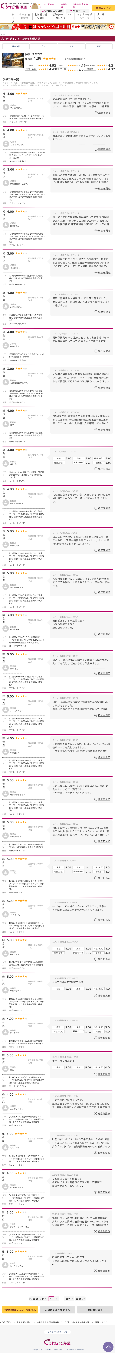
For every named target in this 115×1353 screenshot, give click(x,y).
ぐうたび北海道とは (47, 5)
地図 (99, 46)
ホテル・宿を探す (24, 16)
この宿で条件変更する (57, 1310)
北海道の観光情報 (41, 16)
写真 (71, 46)
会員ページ (77, 11)
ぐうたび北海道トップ (57, 1332)
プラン (44, 46)
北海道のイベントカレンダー (62, 16)
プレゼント (100, 16)
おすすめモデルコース (84, 16)
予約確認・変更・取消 (80, 5)
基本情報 (16, 46)
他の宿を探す (95, 1310)
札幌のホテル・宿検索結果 (48, 1322)
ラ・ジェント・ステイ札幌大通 (20, 39)
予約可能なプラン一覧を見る (20, 1310)
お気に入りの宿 (52, 11)
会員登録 (64, 5)
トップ (13, 18)
